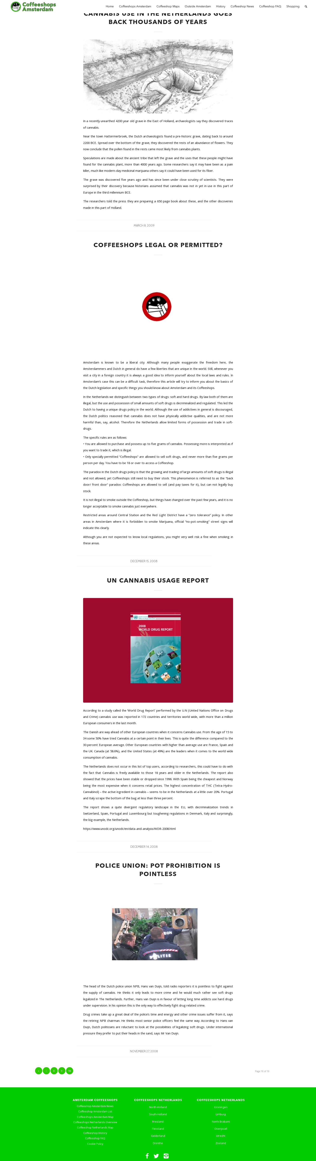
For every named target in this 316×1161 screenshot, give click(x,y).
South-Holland (158, 1114)
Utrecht (220, 1136)
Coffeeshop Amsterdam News (95, 1106)
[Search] (306, 6)
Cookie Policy (95, 1144)
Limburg (221, 1114)
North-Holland (158, 1107)
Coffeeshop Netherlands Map (95, 1127)
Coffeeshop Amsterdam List (95, 1111)
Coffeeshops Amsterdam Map (95, 1117)
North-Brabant (221, 1121)
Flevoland (158, 1128)
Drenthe (158, 1143)
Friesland (158, 1121)
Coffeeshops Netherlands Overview (95, 1122)
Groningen (220, 1107)
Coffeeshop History (95, 1133)
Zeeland (221, 1143)
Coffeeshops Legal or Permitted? (158, 245)
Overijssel (221, 1128)
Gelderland (158, 1136)
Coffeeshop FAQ (95, 1138)
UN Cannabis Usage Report (158, 581)
